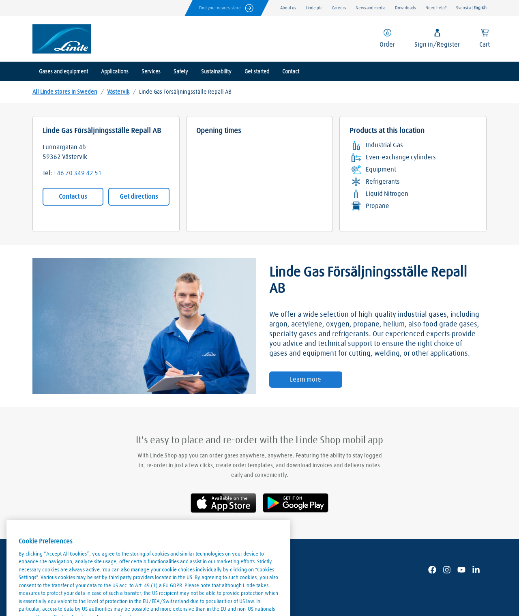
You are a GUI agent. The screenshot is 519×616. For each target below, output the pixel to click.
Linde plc (314, 8)
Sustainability (216, 72)
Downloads (405, 8)
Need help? (435, 8)
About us (288, 8)
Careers (339, 8)
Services (151, 72)
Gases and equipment (63, 72)
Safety (181, 72)
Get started (256, 72)
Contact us (73, 196)
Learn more (305, 379)
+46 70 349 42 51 (77, 173)
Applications (115, 72)
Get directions (139, 196)
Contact (290, 72)
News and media (370, 8)
